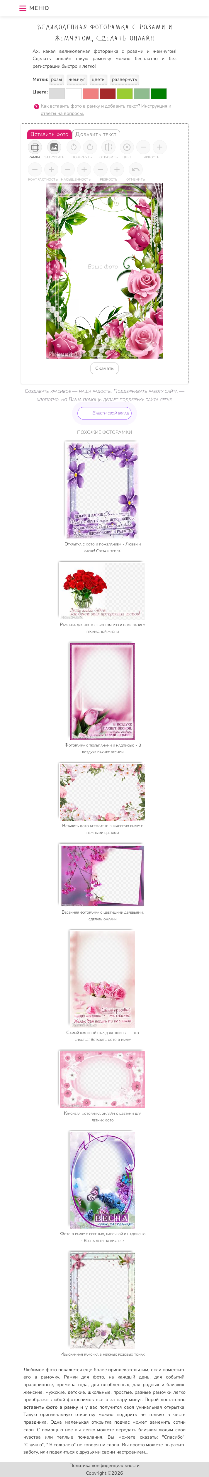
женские (33, 1392)
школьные (99, 1392)
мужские (55, 1392)
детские (76, 1392)
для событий (169, 1377)
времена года (72, 1384)
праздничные (38, 1384)
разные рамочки (153, 1392)
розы (56, 79)
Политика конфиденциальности (104, 1465)
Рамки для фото (84, 1377)
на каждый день (129, 1377)
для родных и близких (158, 1384)
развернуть (124, 79)
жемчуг (77, 79)
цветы (99, 79)
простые (122, 1392)
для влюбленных (110, 1384)
